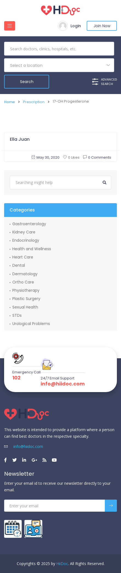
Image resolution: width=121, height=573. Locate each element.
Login (76, 26)
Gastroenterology (29, 224)
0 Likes (71, 157)
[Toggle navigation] (9, 26)
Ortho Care (23, 282)
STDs (17, 315)
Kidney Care (23, 232)
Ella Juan (20, 139)
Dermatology (25, 274)
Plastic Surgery (26, 298)
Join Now (102, 26)
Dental (18, 265)
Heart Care (22, 257)
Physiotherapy (26, 290)
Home (9, 102)
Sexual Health (25, 307)
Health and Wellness (31, 249)
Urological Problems (31, 323)
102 (16, 378)
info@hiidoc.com (63, 384)
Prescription (33, 102)
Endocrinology (25, 240)
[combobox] (59, 65)
